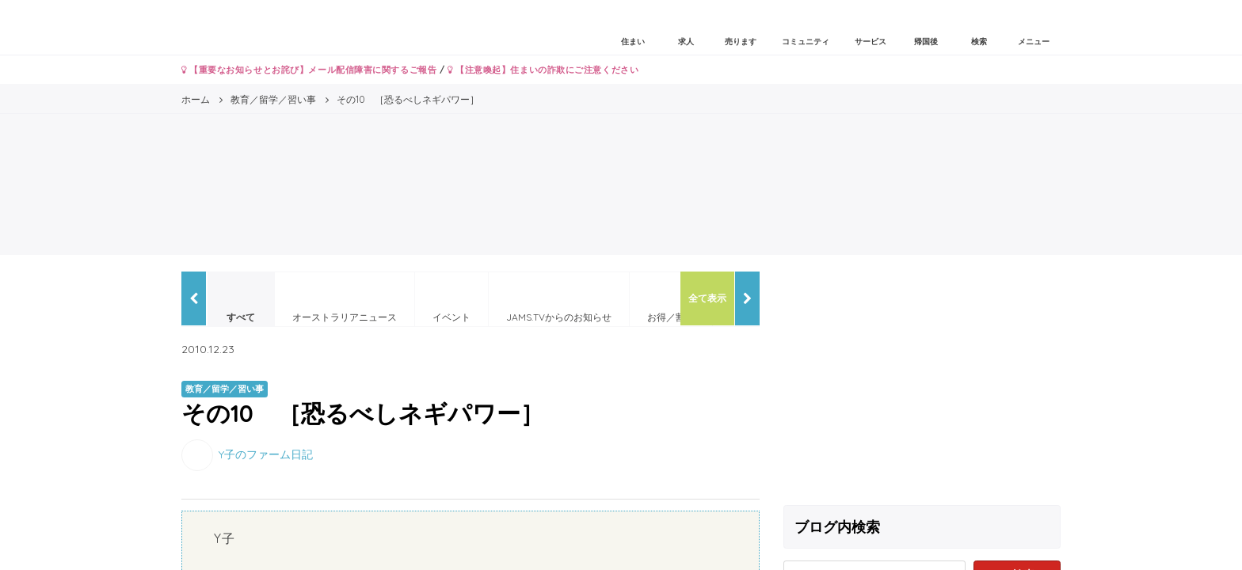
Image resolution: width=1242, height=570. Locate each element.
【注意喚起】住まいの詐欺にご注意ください (543, 69)
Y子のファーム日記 (266, 453)
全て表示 (707, 298)
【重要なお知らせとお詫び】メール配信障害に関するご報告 (308, 69)
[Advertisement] (922, 382)
